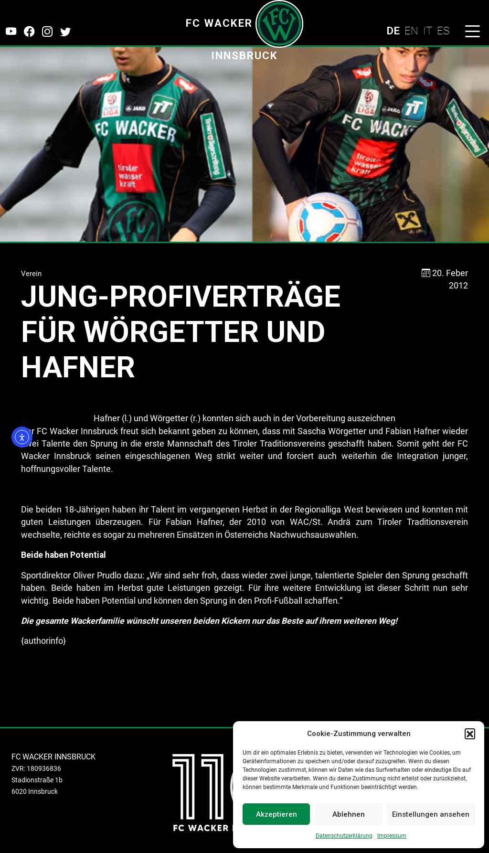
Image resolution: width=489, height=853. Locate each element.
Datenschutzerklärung (344, 835)
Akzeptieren (276, 814)
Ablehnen (348, 814)
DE (393, 30)
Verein (31, 273)
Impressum (391, 835)
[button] (470, 733)
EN (411, 30)
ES (443, 30)
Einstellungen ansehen (430, 814)
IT (427, 30)
